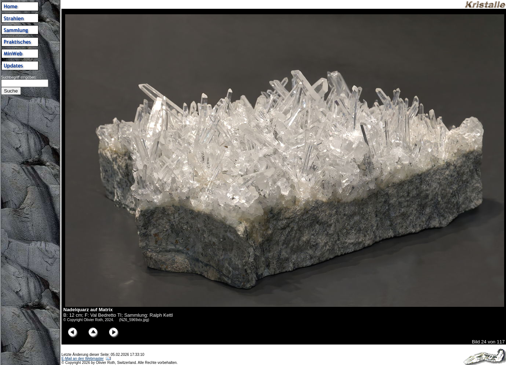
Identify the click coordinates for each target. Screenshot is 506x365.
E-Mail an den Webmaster (82, 359)
